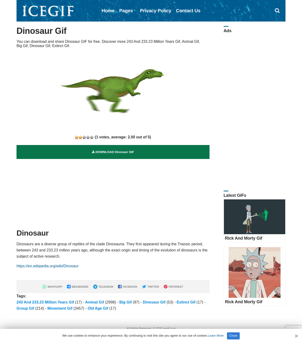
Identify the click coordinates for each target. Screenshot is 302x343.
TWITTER (150, 286)
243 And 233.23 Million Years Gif (45, 302)
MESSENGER (77, 286)
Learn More (216, 335)
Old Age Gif (98, 308)
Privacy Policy (155, 10)
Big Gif (125, 302)
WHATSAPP (52, 286)
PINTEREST (173, 286)
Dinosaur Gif (154, 302)
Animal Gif (94, 302)
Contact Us (188, 10)
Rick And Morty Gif (243, 238)
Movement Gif (59, 308)
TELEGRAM (103, 286)
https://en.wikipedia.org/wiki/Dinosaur (48, 266)
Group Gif (25, 308)
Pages (126, 10)
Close (233, 335)
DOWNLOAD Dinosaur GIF (113, 152)
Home (107, 10)
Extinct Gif (185, 302)
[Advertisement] (113, 192)
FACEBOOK (127, 286)
